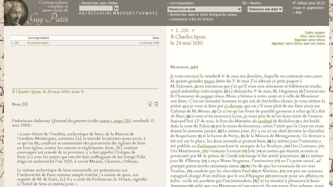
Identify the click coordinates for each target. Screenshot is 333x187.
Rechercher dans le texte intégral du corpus (203, 14)
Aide (299, 12)
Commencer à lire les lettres (192, 19)
